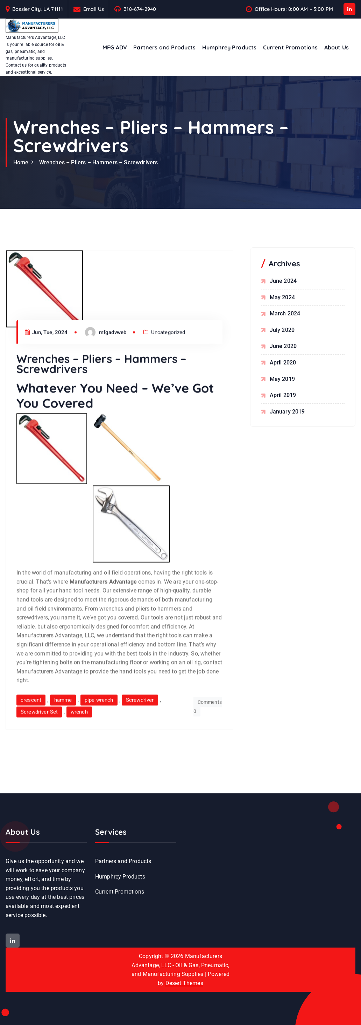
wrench (79, 762)
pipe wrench (99, 750)
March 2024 (285, 313)
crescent (31, 750)
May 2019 (282, 379)
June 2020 (283, 346)
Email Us (93, 9)
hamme (63, 750)
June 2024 (283, 281)
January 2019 (287, 411)
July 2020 (282, 330)
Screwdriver (140, 750)
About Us (336, 47)
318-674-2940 (140, 9)
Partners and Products (164, 47)
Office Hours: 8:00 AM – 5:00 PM (294, 9)
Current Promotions (290, 47)
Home (21, 162)
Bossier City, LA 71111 (37, 9)
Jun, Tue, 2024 (46, 383)
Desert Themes (184, 983)
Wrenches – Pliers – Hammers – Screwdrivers (98, 162)
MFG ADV (114, 47)
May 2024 (282, 297)
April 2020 (283, 363)
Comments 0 (207, 757)
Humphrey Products (229, 47)
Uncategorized (168, 383)
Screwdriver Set (39, 762)
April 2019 (283, 395)
